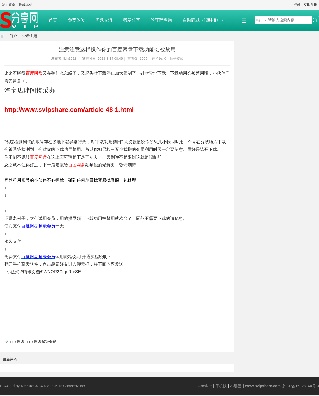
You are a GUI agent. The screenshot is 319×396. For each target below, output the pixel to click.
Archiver (205, 386)
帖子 (260, 20)
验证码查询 (161, 20)
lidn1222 (69, 59)
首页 (53, 20)
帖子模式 (176, 59)
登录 (296, 5)
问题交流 (103, 20)
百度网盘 (17, 341)
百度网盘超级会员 (41, 341)
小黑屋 (235, 386)
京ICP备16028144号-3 (300, 386)
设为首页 (8, 5)
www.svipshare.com (263, 386)
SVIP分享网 (2, 36)
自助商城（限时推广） (204, 20)
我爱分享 (131, 20)
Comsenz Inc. (74, 386)
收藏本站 (25, 5)
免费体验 (76, 20)
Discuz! (27, 386)
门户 (13, 36)
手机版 (221, 386)
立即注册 (310, 5)
